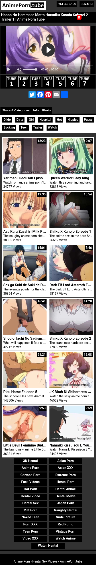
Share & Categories (16, 110)
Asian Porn (65, 461)
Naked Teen (30, 517)
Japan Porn (65, 503)
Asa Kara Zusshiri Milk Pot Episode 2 (32, 231)
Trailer (37, 127)
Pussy (88, 119)
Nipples (72, 119)
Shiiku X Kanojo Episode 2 (70, 338)
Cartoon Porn (30, 475)
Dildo (7, 119)
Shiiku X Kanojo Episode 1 (70, 231)
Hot (59, 119)
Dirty (19, 119)
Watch (52, 127)
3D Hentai (30, 461)
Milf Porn (30, 510)
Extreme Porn (65, 475)
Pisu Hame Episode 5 (20, 392)
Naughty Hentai (65, 510)
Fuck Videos (30, 482)
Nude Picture (66, 517)
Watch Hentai (48, 546)
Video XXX (30, 538)
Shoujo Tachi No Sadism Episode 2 (31, 338)
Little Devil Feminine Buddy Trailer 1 (32, 445)
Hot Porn (30, 489)
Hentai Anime (65, 489)
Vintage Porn (66, 531)
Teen (23, 127)
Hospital (45, 119)
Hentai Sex (30, 503)
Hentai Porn (65, 482)
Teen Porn (30, 531)
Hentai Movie (66, 496)
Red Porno (65, 524)
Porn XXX (30, 524)
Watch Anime (66, 538)
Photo (46, 110)
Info (36, 110)
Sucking (9, 127)
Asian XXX (65, 468)
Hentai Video (30, 496)
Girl (31, 119)
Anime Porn (30, 468)
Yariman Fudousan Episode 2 (26, 178)
